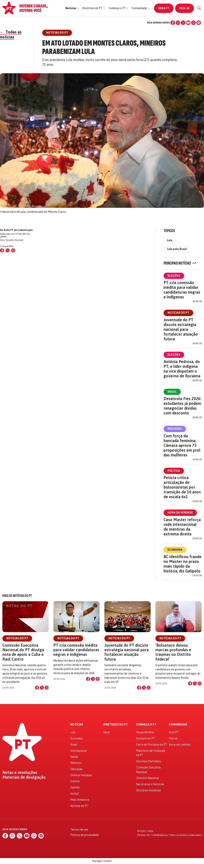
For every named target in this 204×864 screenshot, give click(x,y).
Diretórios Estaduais (148, 790)
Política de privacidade (84, 835)
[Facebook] (173, 23)
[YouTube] (188, 23)
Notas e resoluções (19, 772)
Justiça (74, 793)
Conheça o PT (146, 724)
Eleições (174, 275)
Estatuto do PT (145, 738)
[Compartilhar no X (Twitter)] (8, 250)
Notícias (76, 724)
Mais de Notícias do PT (17, 595)
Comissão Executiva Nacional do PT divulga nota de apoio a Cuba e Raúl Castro (23, 652)
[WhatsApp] (193, 23)
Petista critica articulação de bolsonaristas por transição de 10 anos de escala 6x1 (182, 487)
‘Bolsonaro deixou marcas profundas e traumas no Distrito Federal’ (173, 652)
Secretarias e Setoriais (150, 784)
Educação (76, 769)
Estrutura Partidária (148, 761)
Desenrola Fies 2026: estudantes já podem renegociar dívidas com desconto (182, 405)
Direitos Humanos (81, 775)
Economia (175, 549)
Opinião (75, 787)
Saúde (74, 756)
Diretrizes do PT (115, 724)
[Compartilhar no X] (42, 688)
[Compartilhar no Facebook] (2, 250)
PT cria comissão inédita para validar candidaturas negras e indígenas (182, 289)
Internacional (78, 750)
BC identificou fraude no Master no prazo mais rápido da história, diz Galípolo (182, 563)
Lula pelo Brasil (177, 249)
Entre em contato (179, 744)
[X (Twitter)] (183, 23)
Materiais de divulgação (24, 777)
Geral (106, 732)
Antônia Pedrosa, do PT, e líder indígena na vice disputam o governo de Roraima (182, 368)
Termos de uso (79, 829)
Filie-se (184, 8)
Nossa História (145, 732)
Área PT (163, 8)
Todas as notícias (11, 34)
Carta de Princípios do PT (151, 744)
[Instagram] (178, 23)
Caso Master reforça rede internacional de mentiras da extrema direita (182, 526)
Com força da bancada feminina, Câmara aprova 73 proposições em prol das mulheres (182, 445)
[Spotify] (198, 23)
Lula (169, 240)
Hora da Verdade (180, 512)
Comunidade (178, 724)
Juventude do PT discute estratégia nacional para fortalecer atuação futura (181, 329)
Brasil (172, 391)
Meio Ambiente (79, 799)
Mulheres (175, 428)
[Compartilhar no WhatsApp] (13, 250)
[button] (72, 8)
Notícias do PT (178, 312)
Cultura (74, 781)
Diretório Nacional (147, 778)
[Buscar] (199, 8)
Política (174, 470)
